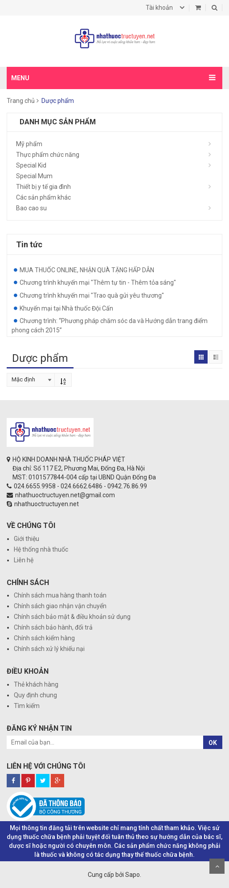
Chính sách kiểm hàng (44, 638)
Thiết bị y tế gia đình (43, 186)
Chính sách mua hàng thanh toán (60, 595)
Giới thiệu (26, 538)
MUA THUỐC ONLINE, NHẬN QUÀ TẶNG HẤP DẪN (87, 270)
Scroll (217, 866)
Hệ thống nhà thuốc (41, 549)
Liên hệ (23, 560)
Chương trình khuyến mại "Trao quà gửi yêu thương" (92, 295)
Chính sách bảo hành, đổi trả (53, 627)
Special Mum (34, 176)
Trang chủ (21, 100)
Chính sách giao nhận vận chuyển (60, 606)
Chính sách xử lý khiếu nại (49, 648)
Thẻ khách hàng (36, 684)
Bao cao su (31, 208)
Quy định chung (35, 695)
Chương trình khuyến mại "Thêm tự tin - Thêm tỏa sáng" (98, 282)
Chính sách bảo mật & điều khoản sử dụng (72, 616)
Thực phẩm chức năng (47, 154)
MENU (20, 78)
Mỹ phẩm (29, 143)
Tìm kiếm (27, 705)
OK (213, 742)
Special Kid (31, 165)
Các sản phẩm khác (43, 197)
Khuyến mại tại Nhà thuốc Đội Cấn (66, 308)
